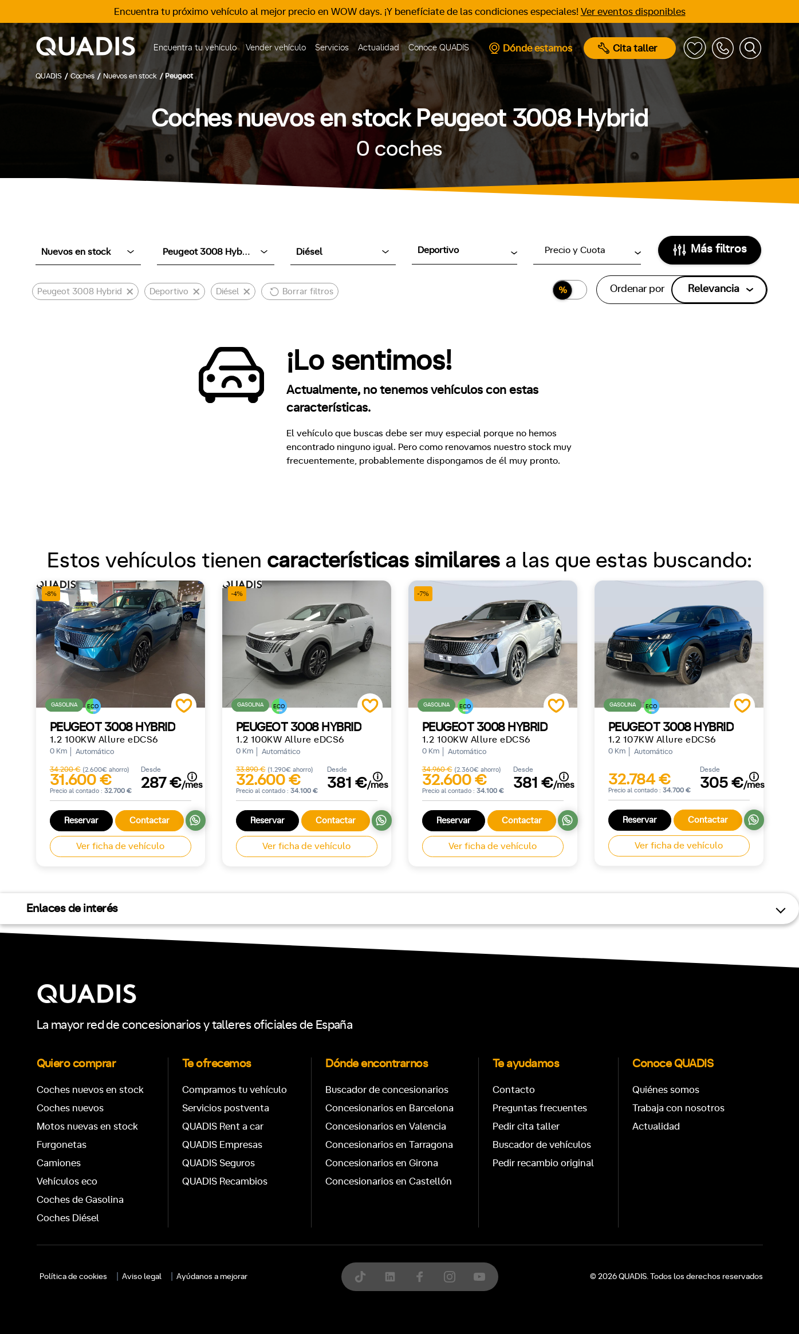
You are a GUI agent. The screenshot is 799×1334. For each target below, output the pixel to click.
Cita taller (627, 48)
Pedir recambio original (543, 1163)
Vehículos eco (67, 1181)
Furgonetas (61, 1145)
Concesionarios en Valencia (385, 1126)
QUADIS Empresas (222, 1145)
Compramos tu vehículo (234, 1090)
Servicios (332, 48)
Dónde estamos (530, 48)
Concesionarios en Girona (381, 1163)
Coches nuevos (70, 1108)
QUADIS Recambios (224, 1181)
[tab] (316, 1320)
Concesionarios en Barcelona (389, 1108)
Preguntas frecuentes (540, 1108)
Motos (390, 1320)
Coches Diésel (68, 1218)
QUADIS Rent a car (222, 1126)
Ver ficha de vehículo (120, 846)
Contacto (514, 1090)
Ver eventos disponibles (633, 12)
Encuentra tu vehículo (195, 48)
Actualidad (378, 48)
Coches (316, 1320)
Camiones (59, 1163)
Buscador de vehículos (542, 1145)
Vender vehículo (276, 48)
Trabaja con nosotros (678, 1108)
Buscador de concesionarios (386, 1090)
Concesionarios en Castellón (388, 1181)
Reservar (81, 820)
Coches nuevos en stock (90, 1090)
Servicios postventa (225, 1108)
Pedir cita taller (526, 1126)
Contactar (149, 820)
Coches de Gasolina (80, 1200)
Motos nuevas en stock (87, 1126)
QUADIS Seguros (218, 1163)
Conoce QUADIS (438, 48)
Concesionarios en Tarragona (389, 1145)
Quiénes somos (665, 1090)
